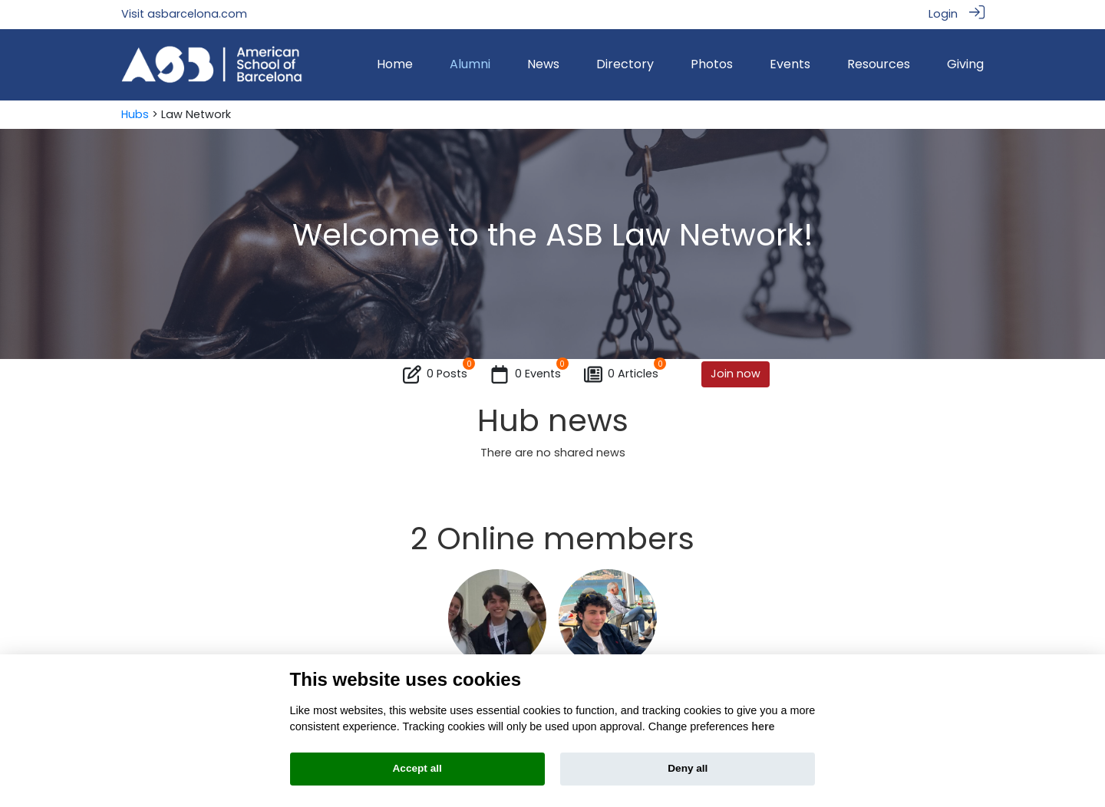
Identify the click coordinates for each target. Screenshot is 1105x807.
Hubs (135, 114)
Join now (735, 373)
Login (943, 13)
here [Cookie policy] (762, 726)
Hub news (552, 420)
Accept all (417, 768)
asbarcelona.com (197, 13)
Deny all (688, 768)
